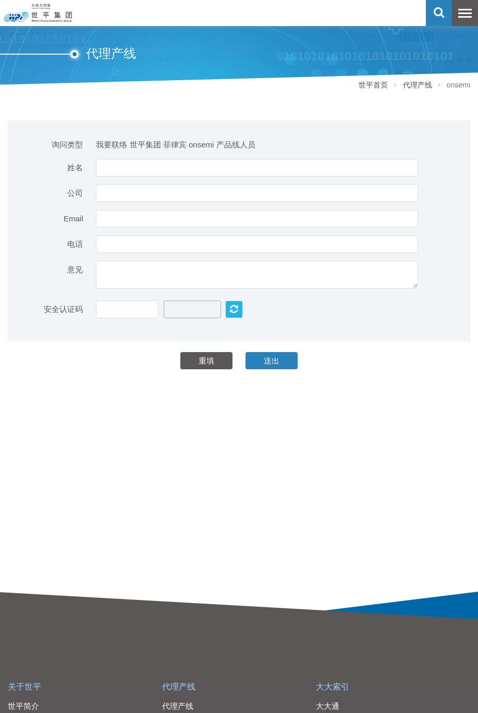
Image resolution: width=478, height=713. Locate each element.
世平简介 (23, 706)
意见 (75, 269)
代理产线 (417, 85)
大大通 (327, 706)
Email (73, 218)
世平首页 (373, 85)
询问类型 (67, 144)
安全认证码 (63, 309)
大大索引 (332, 686)
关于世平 (24, 686)
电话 (75, 244)
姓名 (75, 167)
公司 (75, 193)
